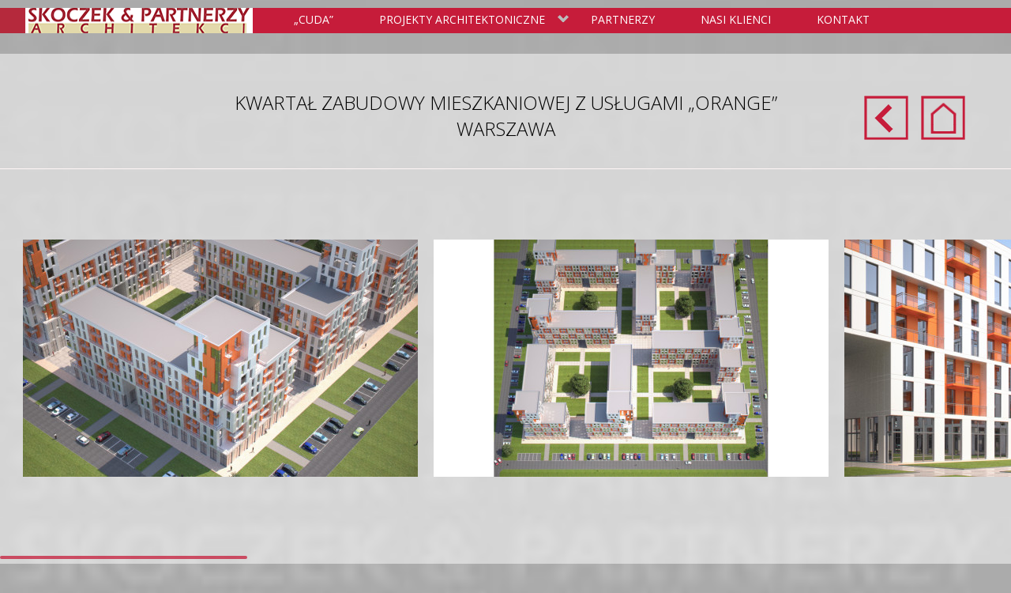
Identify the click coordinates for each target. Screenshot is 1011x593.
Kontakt (843, 19)
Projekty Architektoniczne (471, 20)
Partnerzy (623, 19)
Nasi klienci (736, 19)
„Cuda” (313, 19)
